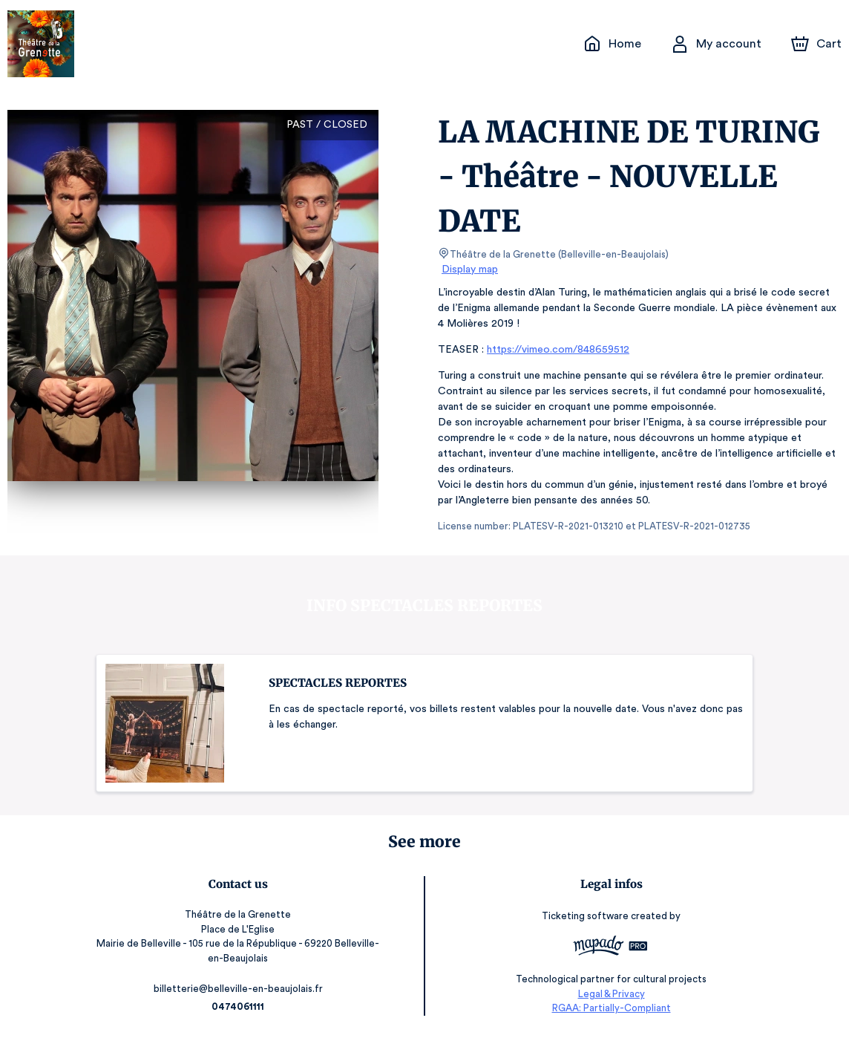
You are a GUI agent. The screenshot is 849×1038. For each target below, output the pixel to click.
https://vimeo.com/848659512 (556, 350)
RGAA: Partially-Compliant (609, 1008)
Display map (470, 269)
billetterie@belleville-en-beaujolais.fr (240, 988)
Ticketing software (584, 915)
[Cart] (818, 44)
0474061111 (239, 1006)
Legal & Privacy (609, 993)
